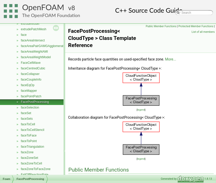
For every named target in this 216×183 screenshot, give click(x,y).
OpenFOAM (43, 7)
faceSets (27, 118)
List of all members (203, 32)
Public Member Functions (161, 26)
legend (141, 109)
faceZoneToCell (31, 163)
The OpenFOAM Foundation (51, 15)
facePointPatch (31, 96)
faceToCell (28, 124)
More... (170, 59)
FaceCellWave (31, 63)
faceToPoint (29, 141)
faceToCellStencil (32, 130)
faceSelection (30, 107)
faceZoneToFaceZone (36, 169)
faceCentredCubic (33, 68)
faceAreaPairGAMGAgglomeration (44, 46)
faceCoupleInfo (31, 79)
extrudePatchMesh (33, 29)
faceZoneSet (29, 158)
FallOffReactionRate (34, 174)
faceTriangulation (32, 146)
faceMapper (29, 91)
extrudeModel (30, 23)
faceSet (26, 113)
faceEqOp (27, 85)
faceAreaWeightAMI (34, 51)
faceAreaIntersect (33, 40)
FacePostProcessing (35, 102)
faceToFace (29, 135)
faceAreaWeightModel (36, 57)
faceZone (27, 152)
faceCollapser (30, 74)
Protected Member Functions (195, 26)
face (24, 35)
